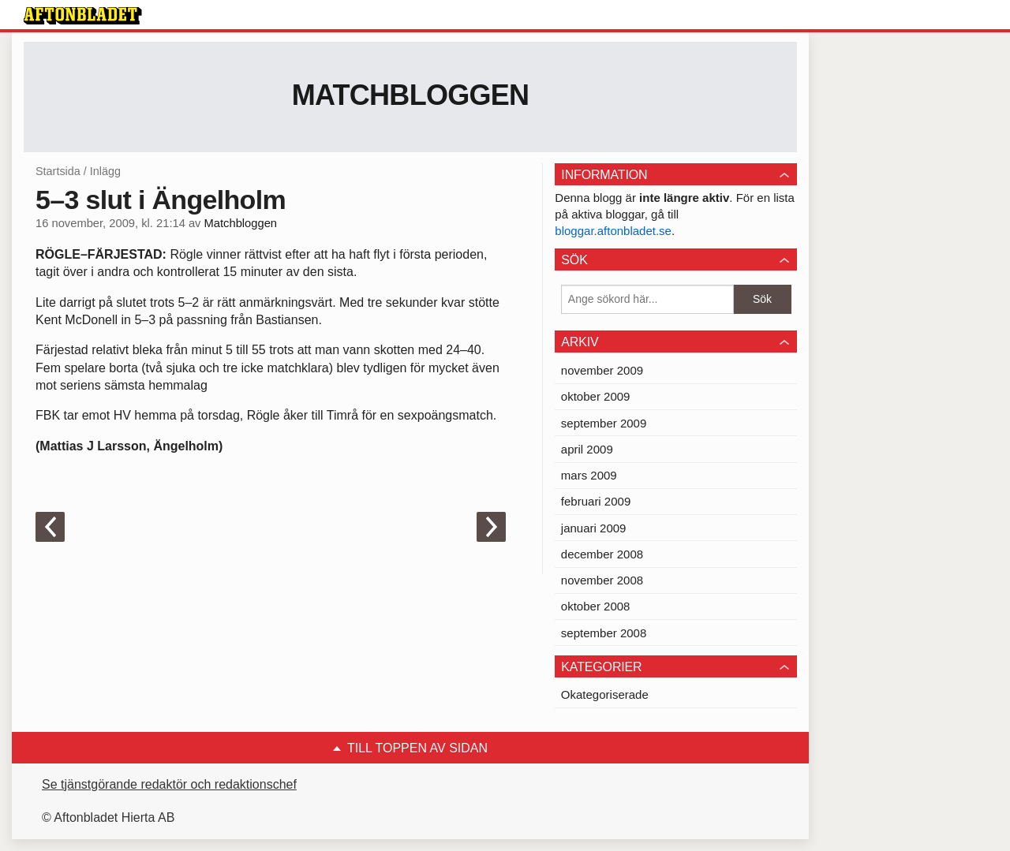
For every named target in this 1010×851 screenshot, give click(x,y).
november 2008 (602, 580)
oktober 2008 (595, 606)
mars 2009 (589, 475)
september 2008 (603, 633)
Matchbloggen (410, 95)
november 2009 (602, 370)
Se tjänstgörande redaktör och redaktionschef (169, 784)
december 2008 (602, 554)
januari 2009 (594, 528)
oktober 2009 (595, 396)
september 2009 (603, 423)
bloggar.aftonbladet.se (613, 230)
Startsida (58, 171)
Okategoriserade (605, 694)
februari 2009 (595, 501)
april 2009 (587, 449)
